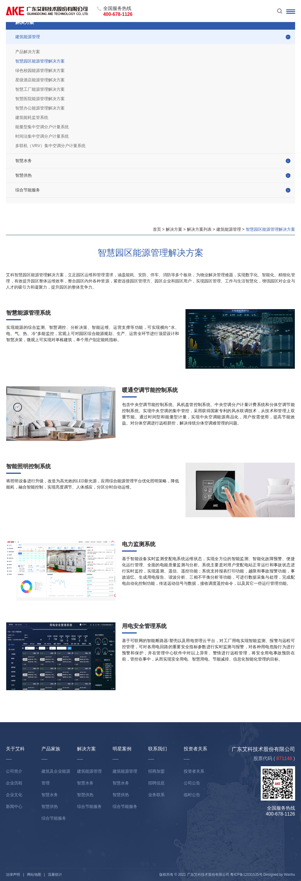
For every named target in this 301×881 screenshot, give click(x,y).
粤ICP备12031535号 (246, 874)
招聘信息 (156, 783)
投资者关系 (195, 748)
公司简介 (14, 771)
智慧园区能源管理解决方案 (40, 61)
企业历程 (14, 783)
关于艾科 (15, 748)
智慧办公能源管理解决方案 (40, 108)
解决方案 (174, 229)
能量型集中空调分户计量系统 (42, 126)
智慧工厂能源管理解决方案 (40, 89)
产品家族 (50, 748)
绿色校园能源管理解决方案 (40, 70)
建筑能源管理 (27, 36)
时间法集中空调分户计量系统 (42, 136)
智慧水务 (23, 160)
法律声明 (13, 874)
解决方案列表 (199, 229)
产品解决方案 (27, 51)
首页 (157, 229)
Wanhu (289, 874)
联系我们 (157, 748)
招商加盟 (156, 771)
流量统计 (55, 874)
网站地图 (34, 874)
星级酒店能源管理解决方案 (40, 80)
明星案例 (122, 748)
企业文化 (14, 794)
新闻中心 (14, 806)
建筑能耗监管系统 (31, 117)
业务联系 (156, 794)
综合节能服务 (27, 190)
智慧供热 (23, 175)
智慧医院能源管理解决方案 (40, 98)
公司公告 (192, 783)
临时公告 (192, 794)
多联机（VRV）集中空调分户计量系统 (50, 145)
